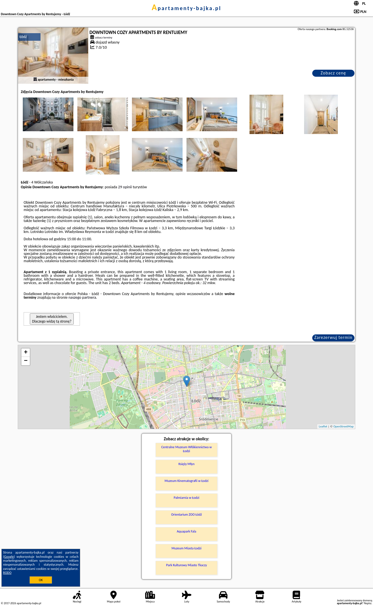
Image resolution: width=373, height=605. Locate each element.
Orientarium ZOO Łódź (186, 514)
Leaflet (323, 426)
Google (9, 557)
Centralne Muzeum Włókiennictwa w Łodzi (186, 449)
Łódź (23, 36)
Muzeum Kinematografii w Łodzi (186, 481)
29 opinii (125, 187)
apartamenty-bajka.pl (186, 8)
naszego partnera (82, 297)
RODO (7, 573)
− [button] (26, 361)
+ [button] (26, 352)
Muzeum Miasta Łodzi (187, 548)
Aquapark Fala (186, 531)
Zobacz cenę (333, 73)
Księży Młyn (186, 464)
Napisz (368, 603)
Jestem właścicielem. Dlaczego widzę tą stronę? (51, 319)
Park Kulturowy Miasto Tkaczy (186, 565)
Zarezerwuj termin (333, 337)
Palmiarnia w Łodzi (186, 498)
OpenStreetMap (343, 426)
